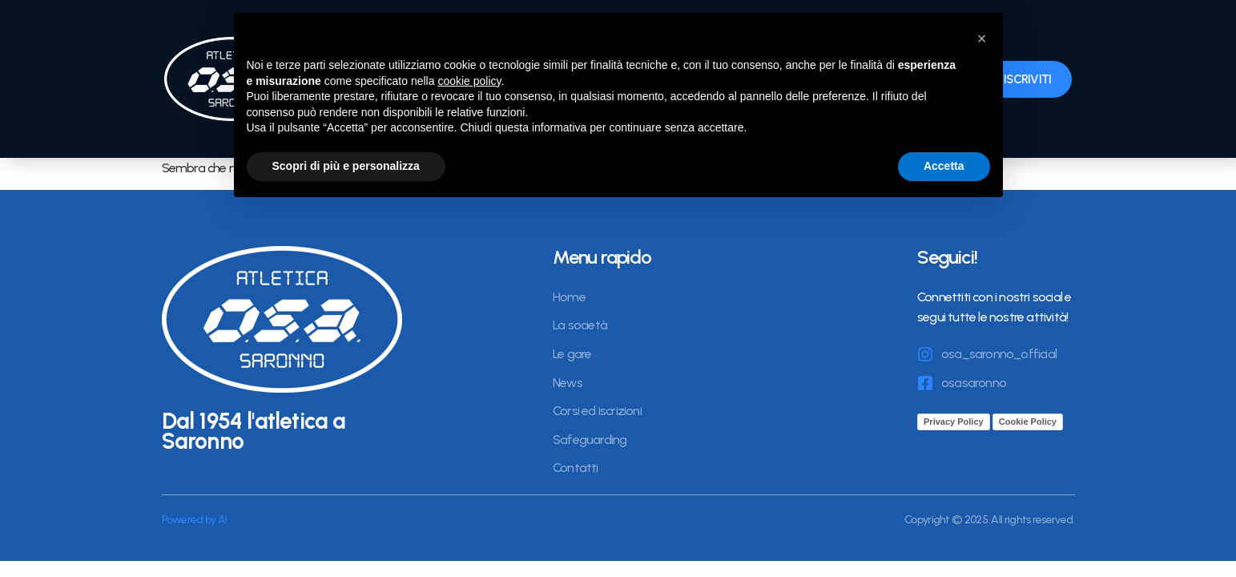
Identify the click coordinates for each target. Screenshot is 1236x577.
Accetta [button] (944, 165)
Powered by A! (194, 520)
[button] (982, 38)
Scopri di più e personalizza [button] (346, 165)
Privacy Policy (954, 421)
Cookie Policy (1028, 421)
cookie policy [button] (469, 81)
